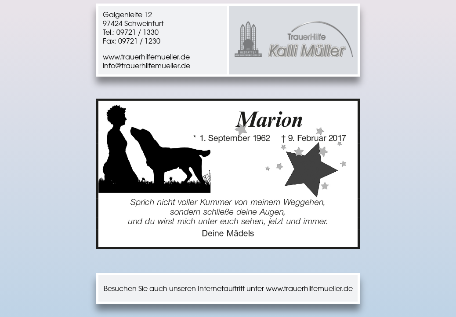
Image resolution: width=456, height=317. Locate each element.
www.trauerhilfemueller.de (146, 56)
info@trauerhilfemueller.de (146, 65)
